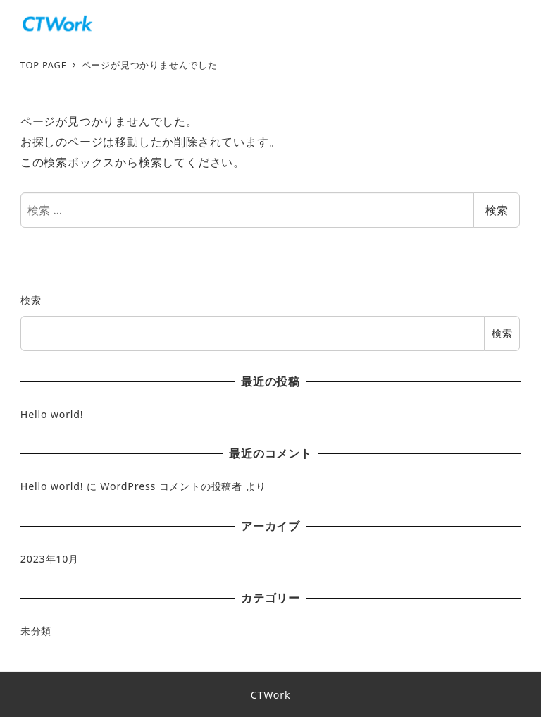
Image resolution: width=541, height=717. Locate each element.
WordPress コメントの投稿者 (171, 486)
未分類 (35, 630)
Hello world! (52, 414)
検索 (496, 210)
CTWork (271, 694)
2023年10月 (49, 558)
